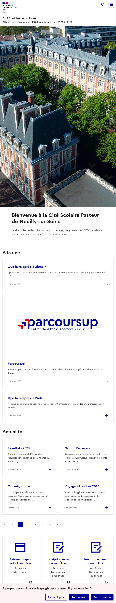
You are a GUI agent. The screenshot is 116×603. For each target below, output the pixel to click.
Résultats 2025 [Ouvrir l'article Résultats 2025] (19, 448)
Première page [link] (5, 524)
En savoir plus (56, 597)
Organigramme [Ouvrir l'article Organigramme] (19, 486)
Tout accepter (102, 597)
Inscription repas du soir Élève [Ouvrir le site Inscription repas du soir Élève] (58, 561)
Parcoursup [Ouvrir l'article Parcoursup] (16, 363)
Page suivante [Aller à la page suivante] (50, 524)
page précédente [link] (12, 524)
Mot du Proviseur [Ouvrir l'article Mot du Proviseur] (77, 448)
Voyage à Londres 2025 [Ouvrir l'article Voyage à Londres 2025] (82, 486)
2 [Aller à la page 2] (27, 524)
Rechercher (103, 4)
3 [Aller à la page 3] (35, 524)
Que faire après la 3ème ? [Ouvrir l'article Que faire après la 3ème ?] (27, 266)
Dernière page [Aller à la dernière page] (57, 524)
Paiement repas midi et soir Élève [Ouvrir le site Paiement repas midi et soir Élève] (20, 561)
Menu (111, 4)
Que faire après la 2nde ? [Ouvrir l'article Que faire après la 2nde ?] (26, 398)
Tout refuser (79, 597)
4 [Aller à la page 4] (42, 524)
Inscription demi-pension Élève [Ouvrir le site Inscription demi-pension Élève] (96, 561)
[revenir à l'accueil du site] (58, 18)
